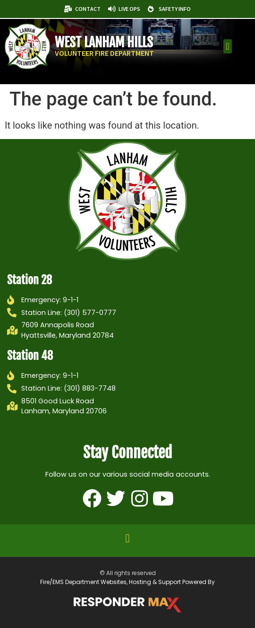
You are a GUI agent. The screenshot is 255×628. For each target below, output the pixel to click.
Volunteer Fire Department (104, 53)
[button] (227, 46)
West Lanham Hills (104, 42)
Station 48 (30, 356)
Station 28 (29, 280)
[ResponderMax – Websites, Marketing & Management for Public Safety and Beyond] (127, 604)
